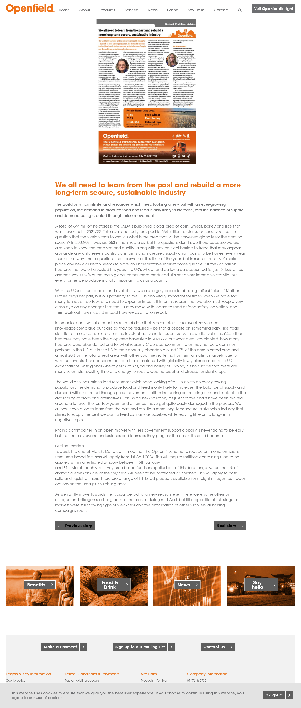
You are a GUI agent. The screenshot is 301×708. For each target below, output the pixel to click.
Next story (226, 525)
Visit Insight (273, 8)
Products (107, 9)
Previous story (78, 525)
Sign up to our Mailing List (140, 646)
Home (64, 9)
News (153, 9)
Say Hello (196, 9)
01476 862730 (196, 677)
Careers (221, 9)
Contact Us (214, 646)
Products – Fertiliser (154, 677)
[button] (240, 9)
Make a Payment (60, 646)
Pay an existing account (82, 677)
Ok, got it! (269, 695)
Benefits (131, 9)
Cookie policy (15, 677)
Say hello (257, 584)
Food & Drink (110, 584)
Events (172, 9)
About (84, 9)
